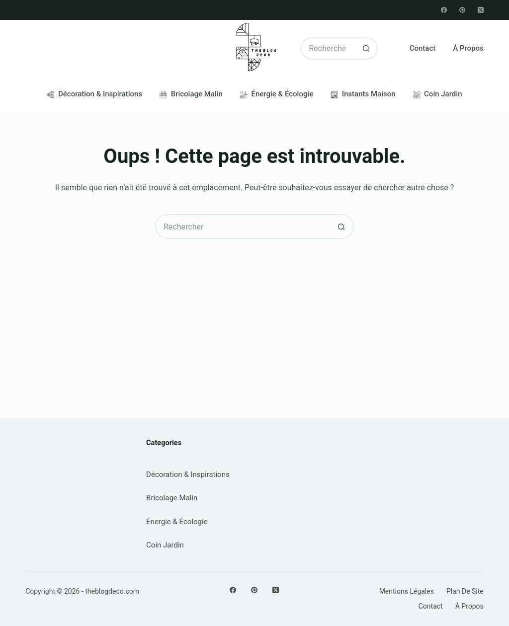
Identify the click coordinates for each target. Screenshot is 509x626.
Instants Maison (363, 93)
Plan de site (465, 591)
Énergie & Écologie (276, 93)
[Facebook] (444, 10)
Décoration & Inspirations (94, 93)
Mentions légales (406, 591)
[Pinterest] (462, 10)
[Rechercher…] (328, 48)
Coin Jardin (437, 93)
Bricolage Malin (191, 93)
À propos (468, 48)
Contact (423, 48)
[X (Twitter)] (481, 10)
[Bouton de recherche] (366, 48)
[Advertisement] (254, 313)
